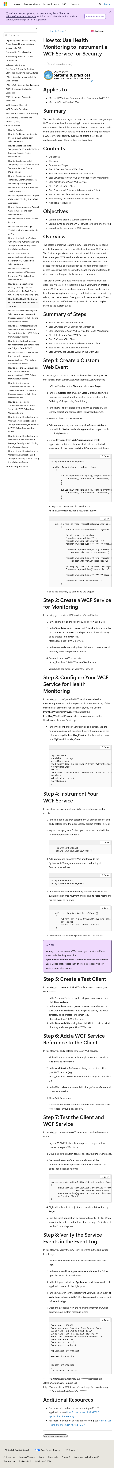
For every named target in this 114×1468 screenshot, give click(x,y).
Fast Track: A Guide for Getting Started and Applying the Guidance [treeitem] (22, 71)
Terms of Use (9, 1461)
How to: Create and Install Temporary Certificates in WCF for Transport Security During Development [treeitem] (23, 166)
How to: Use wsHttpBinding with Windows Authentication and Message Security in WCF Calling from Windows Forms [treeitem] (23, 441)
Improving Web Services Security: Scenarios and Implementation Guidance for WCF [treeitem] (21, 44)
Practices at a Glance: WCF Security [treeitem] (22, 113)
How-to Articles (57, 31)
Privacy (65, 1456)
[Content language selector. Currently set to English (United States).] (17, 1450)
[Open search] (100, 4)
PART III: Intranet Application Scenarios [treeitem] (19, 91)
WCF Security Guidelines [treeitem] (17, 109)
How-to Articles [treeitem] (15, 129)
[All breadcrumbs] (45, 31)
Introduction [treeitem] (11, 60)
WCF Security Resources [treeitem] (17, 466)
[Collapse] (36, 28)
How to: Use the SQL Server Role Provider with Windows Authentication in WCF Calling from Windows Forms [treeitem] (23, 373)
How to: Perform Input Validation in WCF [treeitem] (23, 220)
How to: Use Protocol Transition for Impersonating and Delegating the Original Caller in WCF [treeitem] (23, 344)
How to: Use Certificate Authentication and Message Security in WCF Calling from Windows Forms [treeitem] (21, 259)
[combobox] (20, 35)
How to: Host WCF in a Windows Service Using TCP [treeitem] (23, 189)
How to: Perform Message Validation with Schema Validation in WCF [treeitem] (23, 230)
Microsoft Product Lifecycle (21, 16)
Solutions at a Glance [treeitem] (15, 64)
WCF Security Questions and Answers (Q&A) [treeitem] (19, 119)
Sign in (107, 3)
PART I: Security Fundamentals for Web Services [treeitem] (21, 78)
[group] (80, 480)
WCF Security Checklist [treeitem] (16, 105)
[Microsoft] (5, 4)
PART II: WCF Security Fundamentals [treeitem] (22, 84)
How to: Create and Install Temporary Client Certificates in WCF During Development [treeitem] (22, 180)
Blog (40, 1456)
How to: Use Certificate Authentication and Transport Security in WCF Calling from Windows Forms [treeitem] (21, 274)
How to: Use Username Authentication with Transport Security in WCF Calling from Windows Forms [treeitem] (21, 407)
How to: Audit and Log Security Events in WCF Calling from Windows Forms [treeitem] (22, 138)
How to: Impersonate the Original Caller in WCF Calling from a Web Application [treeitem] (23, 199)
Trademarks (24, 1461)
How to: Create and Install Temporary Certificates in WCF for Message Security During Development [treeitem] (23, 151)
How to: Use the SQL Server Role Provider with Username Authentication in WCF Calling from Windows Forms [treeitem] (23, 358)
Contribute (53, 1456)
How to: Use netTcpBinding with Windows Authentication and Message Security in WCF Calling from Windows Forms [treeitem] (23, 316)
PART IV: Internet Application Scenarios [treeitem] (19, 99)
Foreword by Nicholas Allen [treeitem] (18, 52)
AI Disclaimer (9, 1456)
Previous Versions (27, 1456)
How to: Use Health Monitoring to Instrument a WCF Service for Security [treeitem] (23, 303)
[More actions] (109, 31)
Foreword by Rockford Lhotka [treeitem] (19, 56)
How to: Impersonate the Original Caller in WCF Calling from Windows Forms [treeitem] (23, 211)
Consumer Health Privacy (85, 1456)
